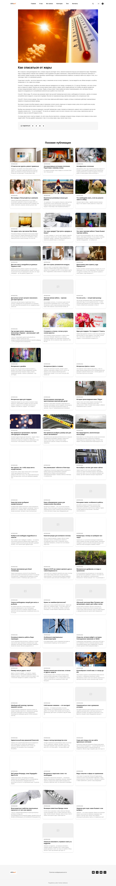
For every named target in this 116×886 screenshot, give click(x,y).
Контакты (75, 3)
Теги (67, 3)
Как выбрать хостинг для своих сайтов (89, 467)
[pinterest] (101, 872)
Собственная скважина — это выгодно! (57, 705)
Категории (59, 3)
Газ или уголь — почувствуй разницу (88, 298)
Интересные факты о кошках (53, 366)
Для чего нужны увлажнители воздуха (56, 264)
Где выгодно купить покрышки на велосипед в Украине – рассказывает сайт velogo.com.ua (25, 333)
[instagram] (105, 872)
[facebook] (93, 872)
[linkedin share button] (39, 125)
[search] (93, 3)
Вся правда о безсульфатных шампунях (24, 198)
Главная (33, 3)
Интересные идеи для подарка (21, 399)
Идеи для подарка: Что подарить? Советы (90, 331)
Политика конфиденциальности (58, 872)
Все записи (49, 3)
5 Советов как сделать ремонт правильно (25, 166)
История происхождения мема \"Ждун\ (89, 399)
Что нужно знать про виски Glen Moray (24, 231)
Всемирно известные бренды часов (56, 808)
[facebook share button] (32, 125)
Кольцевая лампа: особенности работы (89, 502)
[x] (97, 872)
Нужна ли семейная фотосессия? (55, 602)
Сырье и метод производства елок (55, 740)
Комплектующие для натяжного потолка (57, 535)
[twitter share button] (36, 125)
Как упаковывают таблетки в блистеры (57, 467)
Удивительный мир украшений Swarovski (25, 740)
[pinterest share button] (43, 125)
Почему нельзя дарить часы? (21, 670)
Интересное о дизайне (18, 366)
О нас (41, 3)
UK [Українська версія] (98, 3)
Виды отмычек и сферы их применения (89, 773)
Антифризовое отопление (85, 166)
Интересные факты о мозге (85, 366)
